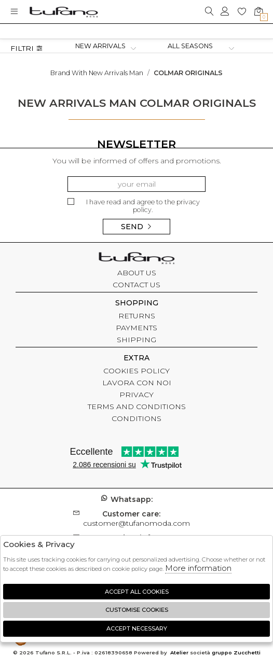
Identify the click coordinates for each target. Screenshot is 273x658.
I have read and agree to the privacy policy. (133, 206)
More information (198, 568)
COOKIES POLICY (136, 370)
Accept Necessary (136, 628)
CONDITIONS (136, 418)
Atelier (179, 652)
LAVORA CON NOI (136, 382)
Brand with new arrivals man (96, 73)
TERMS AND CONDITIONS (137, 406)
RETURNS (136, 315)
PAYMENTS (136, 327)
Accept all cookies (137, 591)
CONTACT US (136, 284)
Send (137, 226)
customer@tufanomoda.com (136, 518)
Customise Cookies (136, 609)
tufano (136, 259)
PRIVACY (136, 394)
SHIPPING (136, 339)
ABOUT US (136, 272)
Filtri (26, 48)
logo (64, 11)
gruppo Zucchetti (236, 652)
